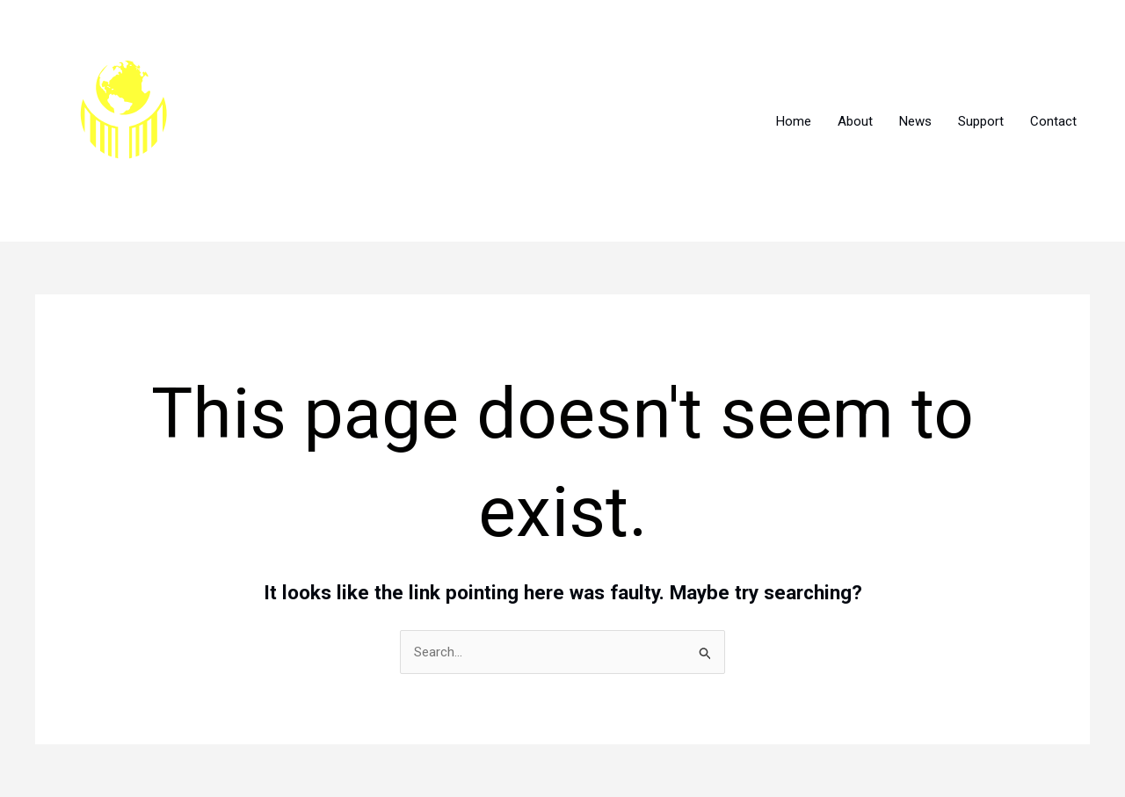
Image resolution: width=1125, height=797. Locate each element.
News (915, 121)
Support (981, 121)
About (855, 121)
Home (793, 121)
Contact (1053, 121)
